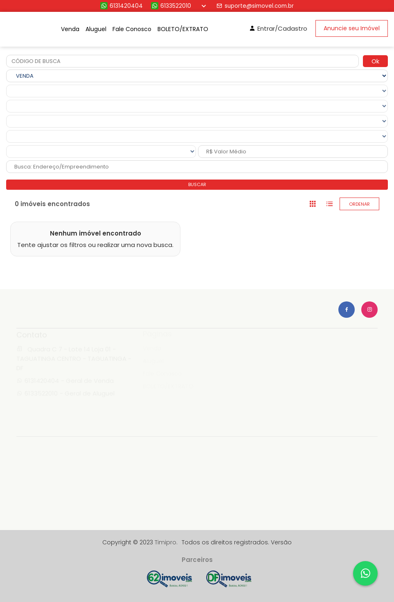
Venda (70, 29)
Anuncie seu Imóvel (352, 28)
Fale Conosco (132, 29)
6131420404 (121, 6)
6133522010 (171, 6)
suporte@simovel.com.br (255, 6)
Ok (375, 61)
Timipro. (166, 542)
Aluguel (96, 29)
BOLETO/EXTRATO (183, 29)
